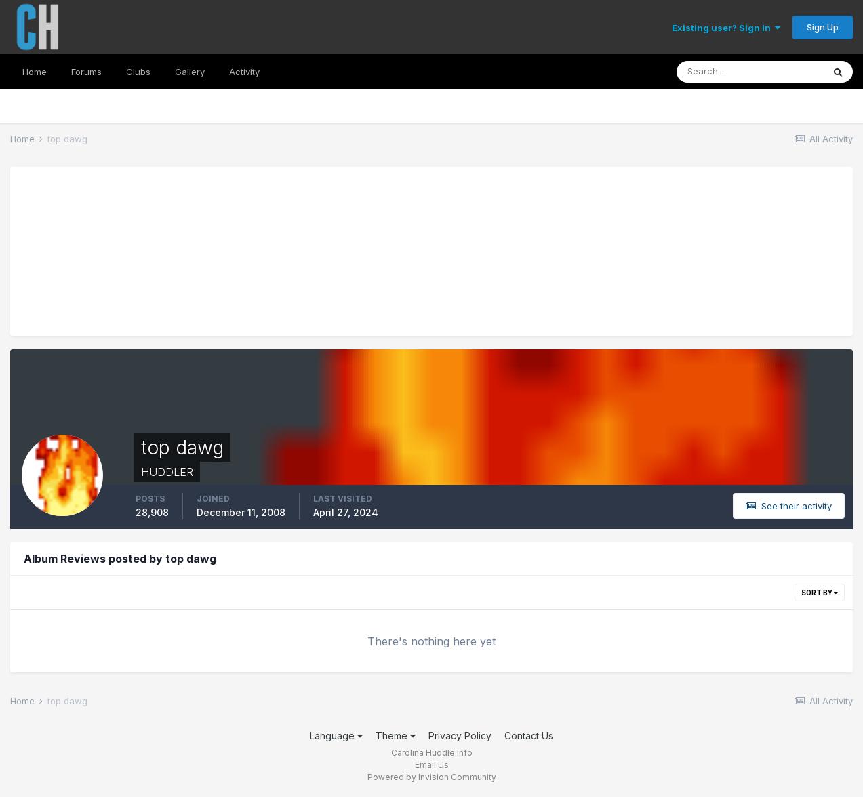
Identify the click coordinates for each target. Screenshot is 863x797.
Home (34, 71)
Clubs (138, 71)
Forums (86, 71)
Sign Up (823, 27)
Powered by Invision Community (431, 777)
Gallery (190, 71)
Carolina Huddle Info (432, 753)
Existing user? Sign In (726, 27)
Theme (396, 735)
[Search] (750, 72)
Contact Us (528, 735)
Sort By (819, 592)
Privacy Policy (459, 735)
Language (336, 735)
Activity (244, 71)
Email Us (432, 765)
